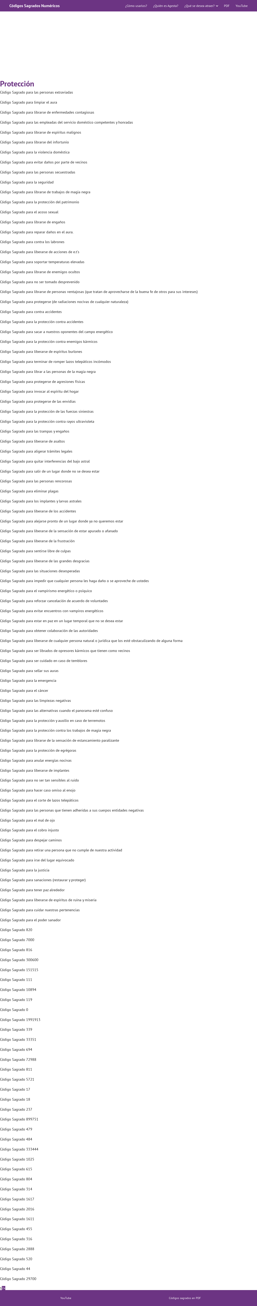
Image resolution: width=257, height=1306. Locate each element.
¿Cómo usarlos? (136, 6)
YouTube (242, 6)
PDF (226, 6)
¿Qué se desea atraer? (199, 6)
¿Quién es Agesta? (165, 6)
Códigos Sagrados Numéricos (34, 5)
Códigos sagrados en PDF (185, 1298)
